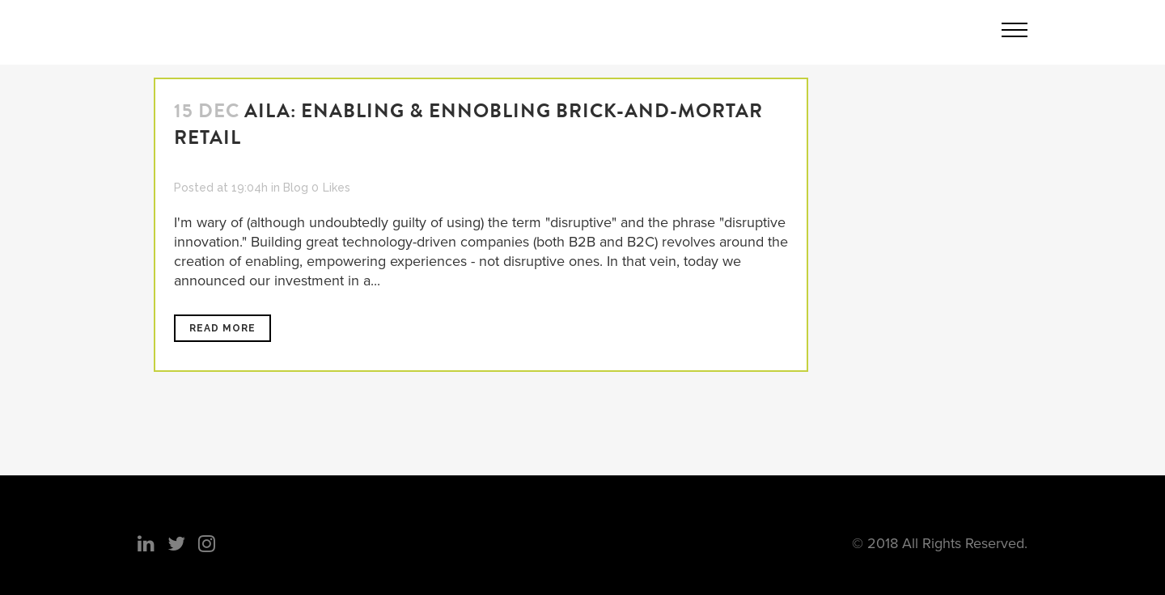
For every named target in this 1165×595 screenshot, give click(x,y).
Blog (295, 187)
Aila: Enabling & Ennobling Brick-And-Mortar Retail (468, 124)
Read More (222, 328)
